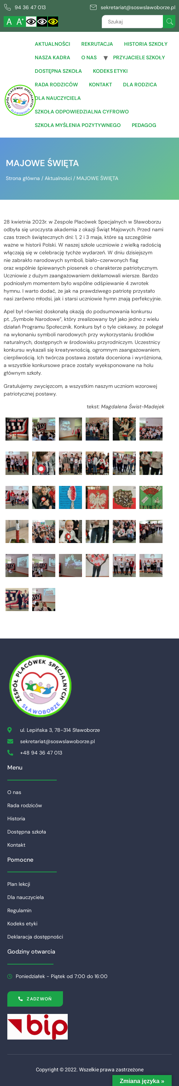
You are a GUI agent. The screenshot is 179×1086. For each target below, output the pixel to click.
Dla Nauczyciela (58, 98)
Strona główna (23, 178)
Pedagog (144, 125)
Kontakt (100, 84)
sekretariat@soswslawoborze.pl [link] (138, 7)
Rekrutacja (97, 44)
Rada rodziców (56, 84)
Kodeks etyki (110, 71)
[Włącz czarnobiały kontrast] (42, 21)
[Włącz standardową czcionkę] (9, 21)
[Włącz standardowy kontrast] (31, 21)
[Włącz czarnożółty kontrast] (53, 21)
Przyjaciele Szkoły (139, 57)
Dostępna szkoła (58, 71)
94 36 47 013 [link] (30, 7)
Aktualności (52, 44)
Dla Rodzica (140, 84)
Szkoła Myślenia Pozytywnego (78, 125)
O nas (89, 57)
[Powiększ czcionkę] (20, 21)
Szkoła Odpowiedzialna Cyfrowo (82, 111)
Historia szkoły (146, 44)
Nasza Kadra (52, 57)
